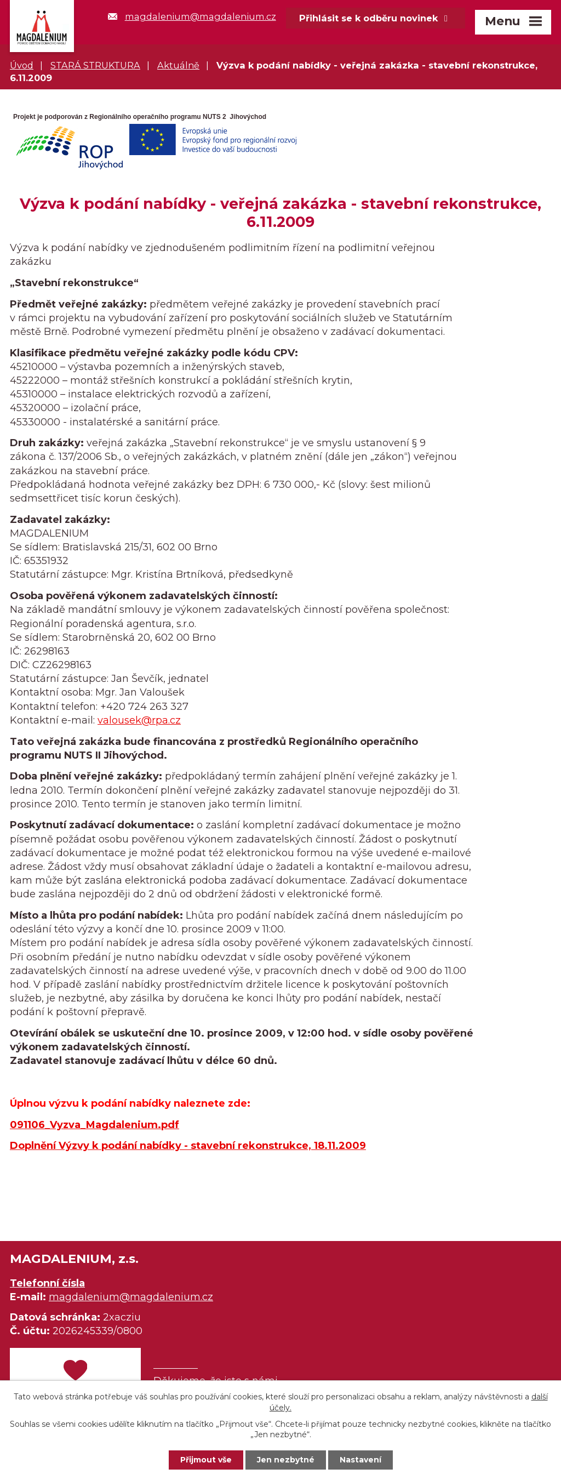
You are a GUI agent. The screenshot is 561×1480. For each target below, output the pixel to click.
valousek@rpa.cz (139, 720)
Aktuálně (178, 65)
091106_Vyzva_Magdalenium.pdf (94, 1125)
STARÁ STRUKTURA (95, 65)
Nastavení (360, 1460)
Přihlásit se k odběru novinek (375, 18)
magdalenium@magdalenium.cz (192, 16)
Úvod (21, 65)
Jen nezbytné (285, 1460)
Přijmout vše (206, 1460)
